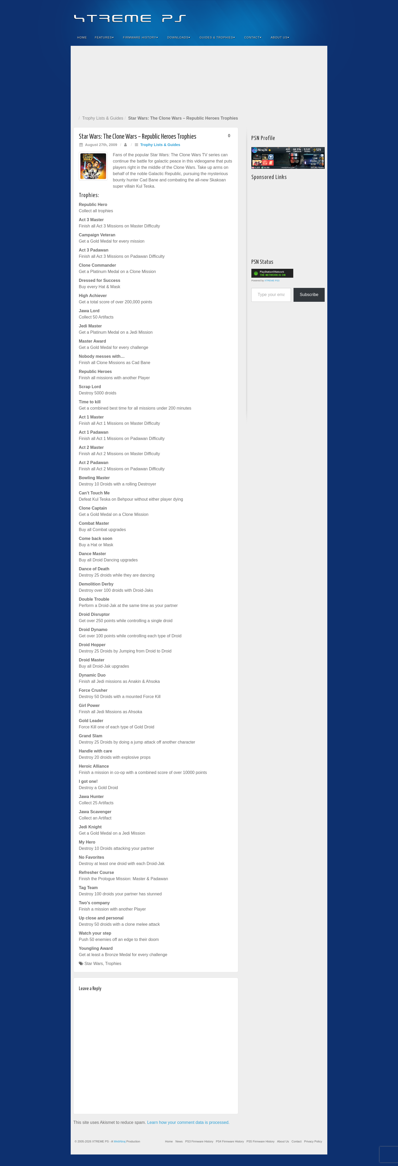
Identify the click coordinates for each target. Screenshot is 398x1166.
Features (104, 37)
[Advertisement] (199, 79)
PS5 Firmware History (260, 1141)
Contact (253, 37)
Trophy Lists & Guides (102, 118)
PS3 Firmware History (199, 1141)
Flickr (298, 15)
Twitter (305, 15)
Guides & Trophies (217, 37)
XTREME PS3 (271, 280)
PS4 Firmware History (230, 1141)
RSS (320, 15)
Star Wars (93, 963)
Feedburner (291, 15)
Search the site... (320, 37)
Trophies (113, 963)
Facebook (284, 15)
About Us (280, 37)
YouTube (312, 15)
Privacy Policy (313, 1141)
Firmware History (140, 37)
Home (82, 37)
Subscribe (309, 294)
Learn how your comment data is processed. (188, 1122)
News (179, 1141)
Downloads (178, 37)
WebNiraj (119, 1141)
